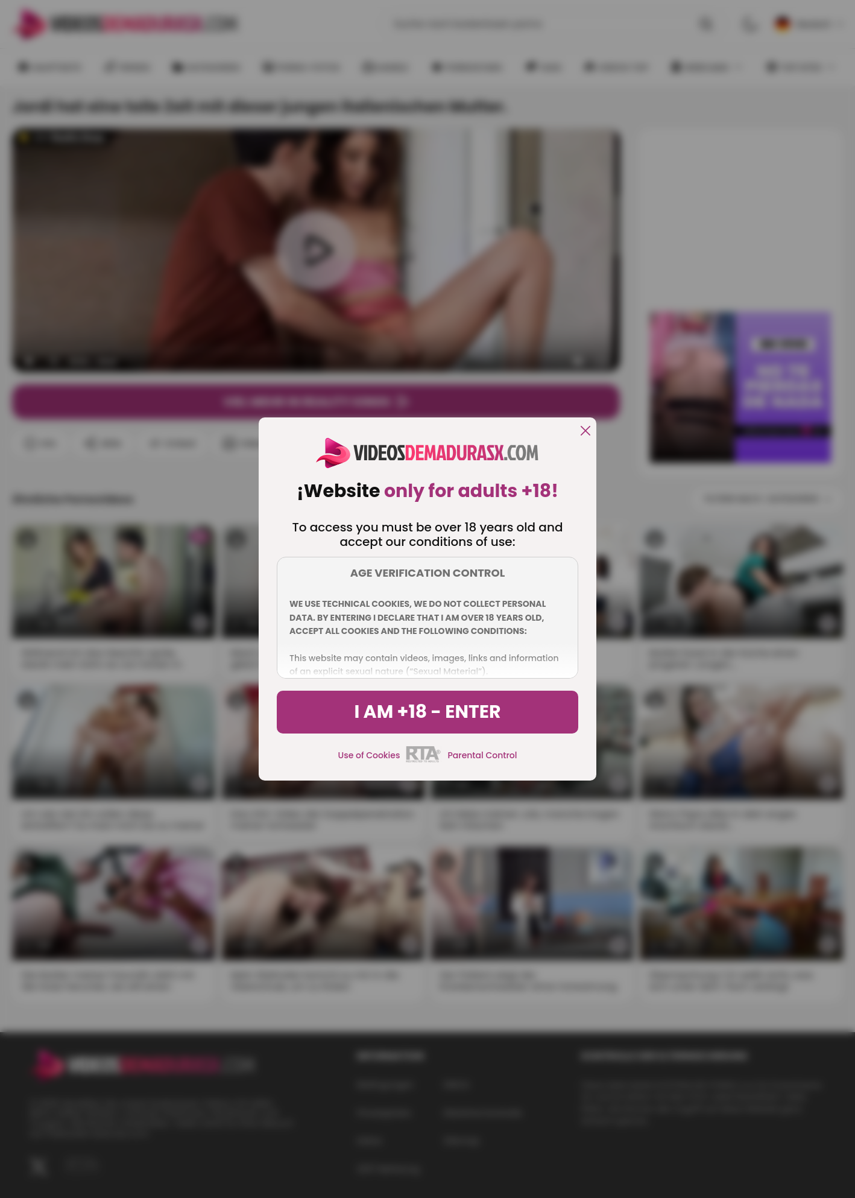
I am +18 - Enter (427, 711)
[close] (585, 431)
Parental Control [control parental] (482, 755)
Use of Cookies (369, 755)
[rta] (423, 761)
